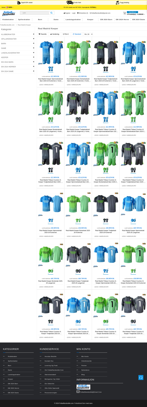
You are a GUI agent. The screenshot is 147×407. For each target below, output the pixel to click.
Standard (77, 34)
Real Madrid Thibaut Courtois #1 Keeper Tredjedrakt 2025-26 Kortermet (50, 333)
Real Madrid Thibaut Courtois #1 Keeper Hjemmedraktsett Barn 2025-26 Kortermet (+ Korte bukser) (106, 131)
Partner (84, 365)
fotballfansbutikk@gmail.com (100, 13)
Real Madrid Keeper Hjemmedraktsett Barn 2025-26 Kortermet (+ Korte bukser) (50, 81)
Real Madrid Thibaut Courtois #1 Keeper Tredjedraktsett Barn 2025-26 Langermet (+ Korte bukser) (133, 182)
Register (67, 13)
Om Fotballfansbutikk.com (54, 370)
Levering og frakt (51, 365)
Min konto (85, 356)
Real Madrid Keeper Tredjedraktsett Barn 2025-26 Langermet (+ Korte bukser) (78, 131)
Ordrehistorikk (86, 361)
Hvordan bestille (50, 356)
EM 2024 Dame (138, 19)
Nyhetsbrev (85, 370)
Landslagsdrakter (73, 19)
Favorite (43, 34)
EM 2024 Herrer (122, 19)
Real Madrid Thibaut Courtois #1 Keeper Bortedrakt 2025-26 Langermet (105, 333)
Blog (83, 374)
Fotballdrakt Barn (80, 403)
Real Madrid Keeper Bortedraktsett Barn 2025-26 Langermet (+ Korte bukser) (50, 131)
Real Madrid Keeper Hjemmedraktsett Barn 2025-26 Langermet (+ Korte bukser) (133, 81)
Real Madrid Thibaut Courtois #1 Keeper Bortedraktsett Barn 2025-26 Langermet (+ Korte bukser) (105, 182)
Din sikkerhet (49, 383)
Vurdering (54, 34)
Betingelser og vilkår (52, 379)
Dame (56, 19)
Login (73, 13)
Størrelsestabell (50, 374)
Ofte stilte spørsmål (52, 388)
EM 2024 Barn (106, 19)
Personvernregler (51, 392)
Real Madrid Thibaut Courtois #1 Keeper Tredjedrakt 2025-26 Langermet (133, 333)
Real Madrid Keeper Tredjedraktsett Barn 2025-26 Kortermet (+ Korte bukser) (105, 81)
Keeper (90, 19)
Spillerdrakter (24, 19)
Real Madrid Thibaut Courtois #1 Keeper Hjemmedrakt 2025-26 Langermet (78, 333)
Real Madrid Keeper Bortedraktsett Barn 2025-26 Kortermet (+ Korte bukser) (78, 81)
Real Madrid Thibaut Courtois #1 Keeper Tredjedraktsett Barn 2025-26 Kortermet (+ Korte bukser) (50, 182)
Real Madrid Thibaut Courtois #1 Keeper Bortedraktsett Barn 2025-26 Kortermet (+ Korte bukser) (133, 131)
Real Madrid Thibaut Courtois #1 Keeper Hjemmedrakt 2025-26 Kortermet (105, 283)
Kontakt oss (49, 361)
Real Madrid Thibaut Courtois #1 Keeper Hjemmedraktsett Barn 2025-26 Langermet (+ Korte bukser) (78, 182)
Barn (40, 19)
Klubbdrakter (8, 19)
